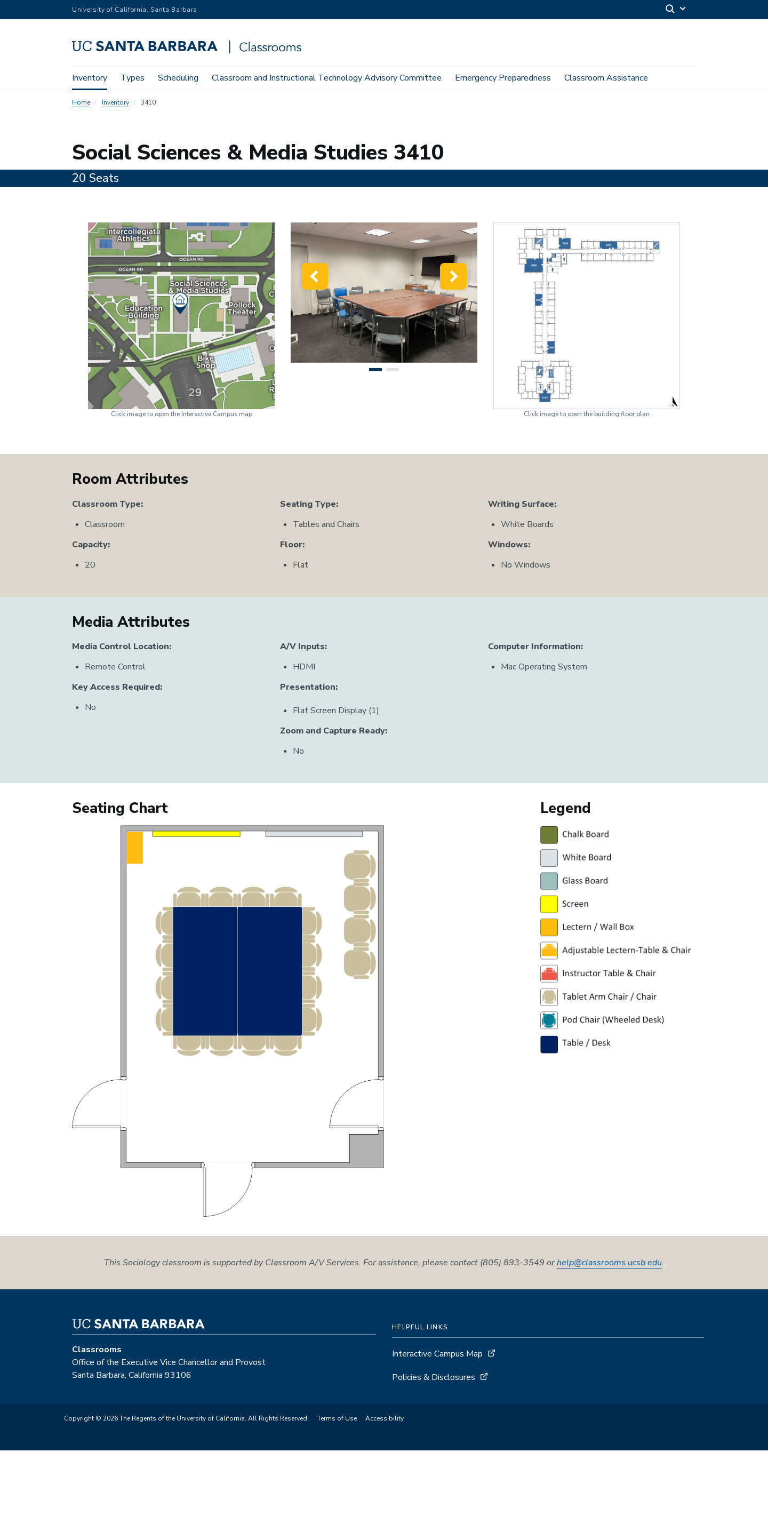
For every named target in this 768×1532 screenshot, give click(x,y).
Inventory (89, 78)
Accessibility (384, 1500)
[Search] (676, 10)
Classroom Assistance (606, 78)
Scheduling (178, 78)
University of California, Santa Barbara (134, 9)
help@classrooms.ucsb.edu (609, 1344)
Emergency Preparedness (503, 78)
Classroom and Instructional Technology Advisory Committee (327, 78)
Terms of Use (337, 1500)
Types (133, 78)
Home (81, 104)
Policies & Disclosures (433, 1459)
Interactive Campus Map (437, 1435)
